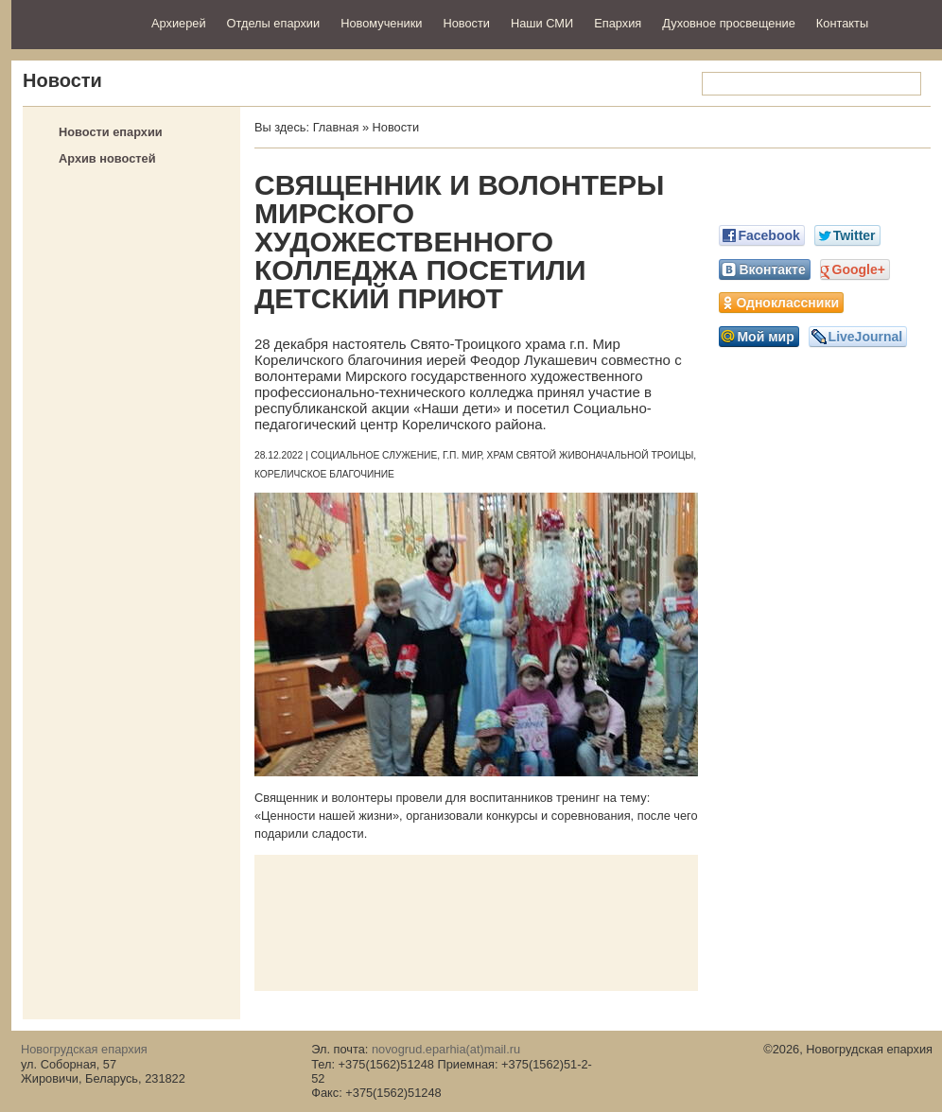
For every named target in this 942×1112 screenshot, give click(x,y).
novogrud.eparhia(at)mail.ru (446, 1049)
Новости (466, 23)
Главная (336, 127)
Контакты (842, 23)
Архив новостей (107, 158)
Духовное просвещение (728, 23)
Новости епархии (111, 132)
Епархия (617, 23)
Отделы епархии (274, 23)
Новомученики (381, 23)
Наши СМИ (542, 23)
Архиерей (178, 23)
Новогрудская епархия (75, 22)
